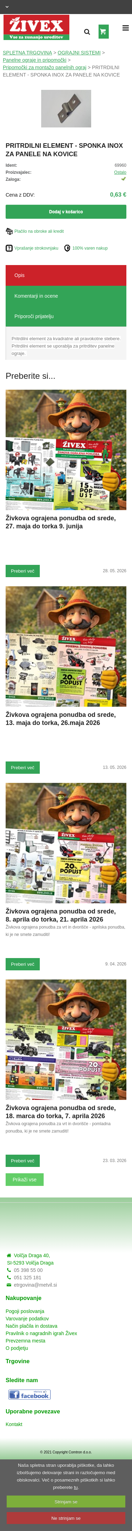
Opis (19, 275)
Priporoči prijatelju (34, 316)
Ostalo (120, 172)
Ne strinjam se (66, 1518)
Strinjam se (66, 1501)
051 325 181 (27, 1277)
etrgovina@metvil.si (35, 1285)
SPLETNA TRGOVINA (27, 52)
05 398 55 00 (28, 1270)
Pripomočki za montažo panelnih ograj (44, 67)
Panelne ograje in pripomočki (35, 60)
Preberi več (22, 571)
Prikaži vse (25, 1179)
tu (76, 1487)
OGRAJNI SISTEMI (79, 52)
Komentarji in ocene (36, 296)
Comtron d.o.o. (80, 1452)
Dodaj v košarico (66, 211)
